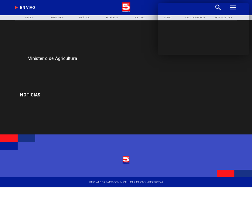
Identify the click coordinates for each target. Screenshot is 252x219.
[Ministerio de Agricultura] (97, 58)
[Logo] (126, 11)
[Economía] (112, 17)
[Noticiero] (56, 17)
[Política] (84, 17)
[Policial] (139, 17)
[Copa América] (55, 95)
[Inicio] (29, 17)
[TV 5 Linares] (84, 70)
